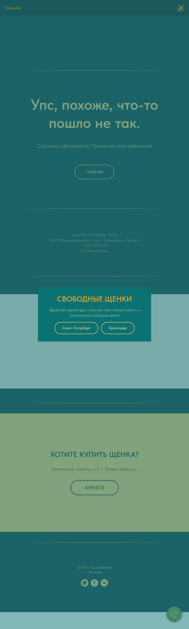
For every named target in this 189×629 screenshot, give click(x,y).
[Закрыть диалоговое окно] (181, 7)
